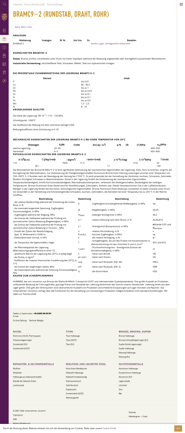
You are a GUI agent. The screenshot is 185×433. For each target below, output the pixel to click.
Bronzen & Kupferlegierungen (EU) (133, 340)
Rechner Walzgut (36, 320)
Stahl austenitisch (73, 381)
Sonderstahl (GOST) (21, 348)
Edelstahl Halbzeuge (74, 372)
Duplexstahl (71, 389)
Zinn (121, 389)
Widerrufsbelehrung (21, 423)
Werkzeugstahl (72, 397)
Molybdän (17, 372)
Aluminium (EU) (125, 377)
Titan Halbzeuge (73, 336)
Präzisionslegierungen (22, 340)
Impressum (18, 415)
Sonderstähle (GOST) (75, 393)
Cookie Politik (109, 428)
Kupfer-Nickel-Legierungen (130, 344)
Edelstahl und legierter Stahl (86, 364)
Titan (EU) (70, 344)
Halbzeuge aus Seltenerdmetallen (27, 377)
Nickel (17, 331)
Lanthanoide (18, 385)
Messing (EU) (124, 356)
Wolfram (16, 368)
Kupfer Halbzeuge (126, 348)
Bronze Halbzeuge (126, 336)
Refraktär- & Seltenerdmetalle (33, 364)
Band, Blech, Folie (23, 27)
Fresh (145, 416)
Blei (120, 393)
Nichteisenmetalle (131, 364)
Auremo (4, 17)
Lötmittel (123, 385)
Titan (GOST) (71, 340)
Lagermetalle (124, 381)
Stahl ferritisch (72, 385)
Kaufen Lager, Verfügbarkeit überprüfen (110, 43)
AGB (15, 419)
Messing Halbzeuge (127, 352)
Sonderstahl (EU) (20, 344)
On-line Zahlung (20, 320)
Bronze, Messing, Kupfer (135, 331)
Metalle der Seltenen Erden (24, 381)
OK (178, 428)
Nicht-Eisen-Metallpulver (76, 368)
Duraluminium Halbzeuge (130, 372)
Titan (69, 331)
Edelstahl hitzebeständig (76, 377)
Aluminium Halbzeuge (128, 368)
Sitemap (132, 412)
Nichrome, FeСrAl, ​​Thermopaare (26, 336)
